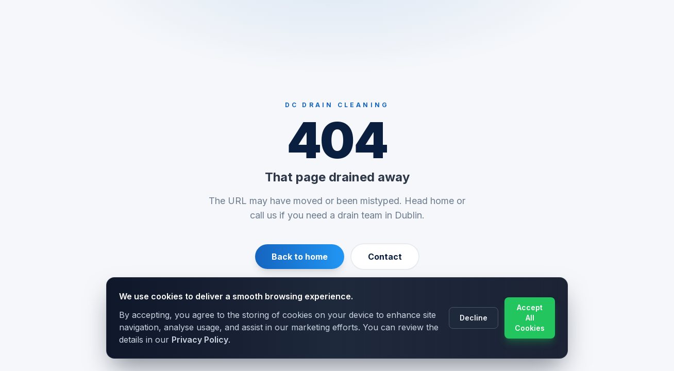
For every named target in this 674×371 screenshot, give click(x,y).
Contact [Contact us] (385, 256)
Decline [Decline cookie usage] (473, 317)
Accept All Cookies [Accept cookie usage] (530, 317)
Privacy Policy (200, 339)
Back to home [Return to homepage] (300, 256)
